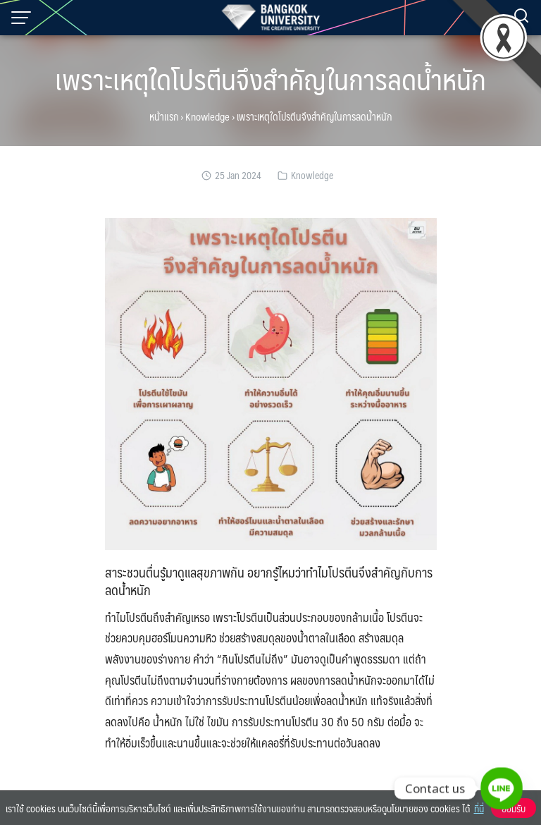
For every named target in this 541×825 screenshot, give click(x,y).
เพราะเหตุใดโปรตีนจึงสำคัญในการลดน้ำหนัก (270, 78)
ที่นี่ (479, 808)
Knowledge (207, 116)
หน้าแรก (163, 116)
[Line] (502, 788)
